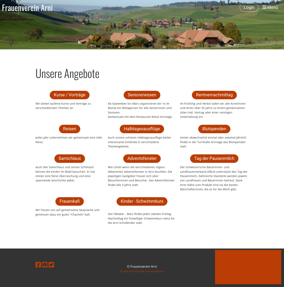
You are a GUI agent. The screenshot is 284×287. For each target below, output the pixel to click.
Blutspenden (214, 128)
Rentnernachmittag (214, 94)
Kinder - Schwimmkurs (142, 201)
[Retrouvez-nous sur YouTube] (45, 264)
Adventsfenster (142, 158)
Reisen (69, 128)
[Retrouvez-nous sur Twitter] (51, 264)
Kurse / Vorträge (69, 94)
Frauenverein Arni (27, 7)
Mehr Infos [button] (228, 266)
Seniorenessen (142, 94)
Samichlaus (70, 158)
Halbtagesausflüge (142, 128)
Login (249, 7)
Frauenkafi (70, 201)
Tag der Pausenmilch (214, 158)
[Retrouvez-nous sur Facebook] (38, 264)
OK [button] (248, 275)
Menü (270, 7)
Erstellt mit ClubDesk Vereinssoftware (142, 271)
